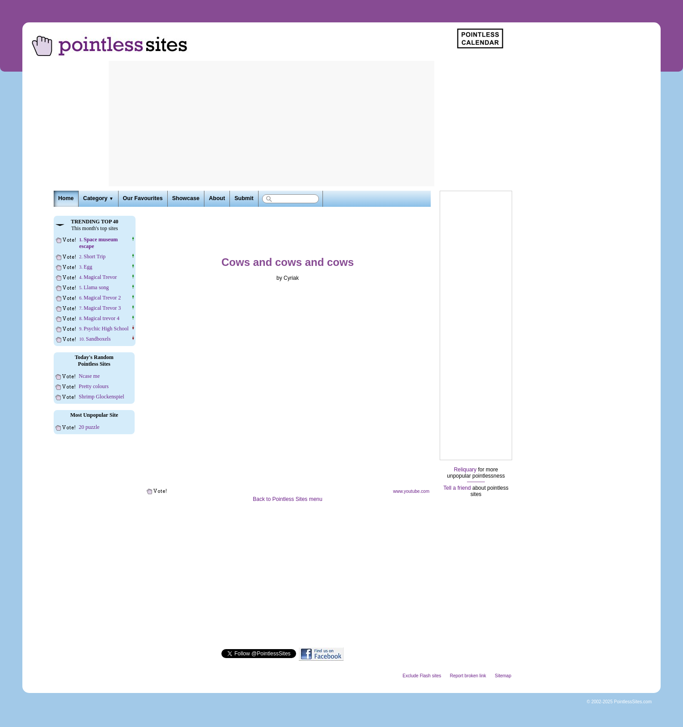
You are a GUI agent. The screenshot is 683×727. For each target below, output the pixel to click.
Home (66, 198)
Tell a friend (457, 488)
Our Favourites (143, 198)
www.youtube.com (411, 491)
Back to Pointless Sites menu (287, 499)
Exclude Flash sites (422, 675)
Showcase (185, 198)
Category (98, 198)
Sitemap (503, 675)
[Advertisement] (271, 123)
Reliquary (465, 469)
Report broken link (468, 675)
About (217, 198)
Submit (243, 198)
